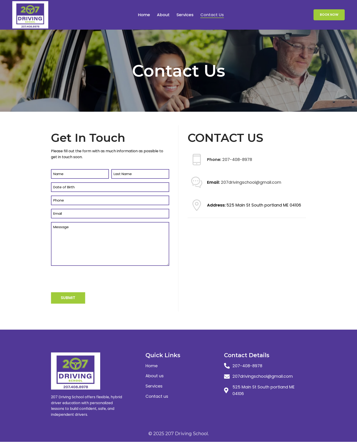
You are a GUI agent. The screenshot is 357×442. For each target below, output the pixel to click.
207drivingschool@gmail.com (248, 182)
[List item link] (182, 366)
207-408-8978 (234, 160)
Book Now (329, 15)
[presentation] (88, 278)
